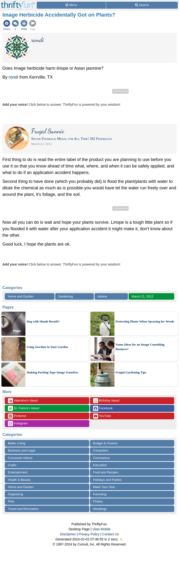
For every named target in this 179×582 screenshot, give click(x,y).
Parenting (100, 494)
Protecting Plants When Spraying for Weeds (145, 321)
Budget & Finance (105, 443)
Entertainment (17, 472)
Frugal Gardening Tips (131, 372)
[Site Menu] (71, 5)
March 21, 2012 (142, 296)
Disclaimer (68, 534)
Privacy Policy (88, 534)
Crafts (12, 465)
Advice (102, 296)
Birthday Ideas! (106, 400)
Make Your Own (104, 487)
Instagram (18, 423)
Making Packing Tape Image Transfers (52, 372)
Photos (98, 501)
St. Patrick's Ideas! (24, 408)
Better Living (16, 443)
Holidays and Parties (107, 480)
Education (100, 465)
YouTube (102, 416)
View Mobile (101, 529)
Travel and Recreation (23, 509)
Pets (11, 501)
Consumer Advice (20, 458)
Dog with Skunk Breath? (43, 321)
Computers (100, 450)
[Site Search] (142, 5)
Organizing (15, 494)
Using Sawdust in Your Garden (47, 347)
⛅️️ (121, 539)
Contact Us (110, 534)
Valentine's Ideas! (23, 400)
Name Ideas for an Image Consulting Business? (140, 347)
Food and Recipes (106, 472)
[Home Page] (18, 3)
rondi (13, 77)
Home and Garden (21, 296)
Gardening (65, 296)
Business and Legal (21, 450)
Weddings (100, 509)
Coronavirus (101, 458)
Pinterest (17, 416)
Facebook (103, 408)
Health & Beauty (19, 480)
